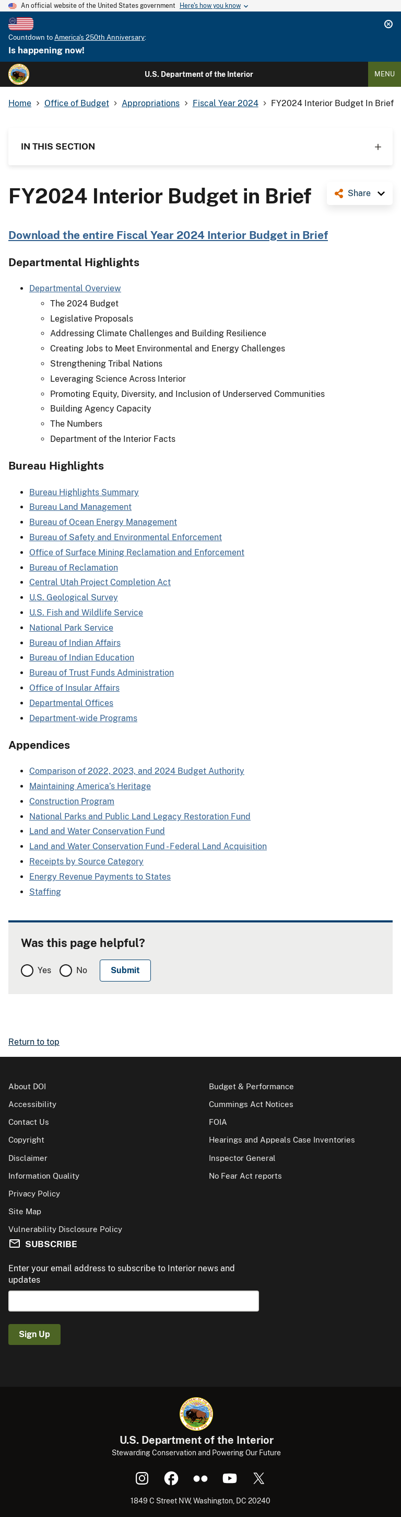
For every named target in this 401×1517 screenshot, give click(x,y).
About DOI (27, 1086)
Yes (44, 970)
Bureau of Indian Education (81, 658)
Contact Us (28, 1121)
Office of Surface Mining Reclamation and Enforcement (136, 552)
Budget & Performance (251, 1086)
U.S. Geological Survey (73, 597)
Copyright (26, 1139)
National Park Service (71, 628)
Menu (384, 74)
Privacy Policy (34, 1193)
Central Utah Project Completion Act (100, 582)
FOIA (218, 1121)
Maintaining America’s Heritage (90, 786)
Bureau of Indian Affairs (75, 643)
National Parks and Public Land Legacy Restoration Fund (140, 817)
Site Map (24, 1211)
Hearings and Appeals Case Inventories (282, 1139)
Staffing (45, 892)
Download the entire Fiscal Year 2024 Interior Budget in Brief (168, 235)
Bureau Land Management (80, 507)
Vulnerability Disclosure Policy (65, 1229)
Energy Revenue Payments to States (100, 877)
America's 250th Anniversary (99, 37)
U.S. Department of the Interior (199, 74)
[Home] (18, 74)
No (81, 970)
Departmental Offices (71, 703)
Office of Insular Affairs (74, 688)
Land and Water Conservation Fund (97, 831)
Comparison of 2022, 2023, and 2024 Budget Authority (136, 771)
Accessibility (32, 1104)
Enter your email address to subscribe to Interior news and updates (121, 1274)
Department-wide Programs (83, 718)
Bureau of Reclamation (73, 568)
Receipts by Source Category (86, 861)
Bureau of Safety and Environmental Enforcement (125, 537)
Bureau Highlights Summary (84, 492)
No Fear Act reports (245, 1175)
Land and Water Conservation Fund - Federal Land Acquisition (148, 846)
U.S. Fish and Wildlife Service (86, 613)
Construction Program (71, 801)
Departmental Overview (75, 288)
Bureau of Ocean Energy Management (103, 522)
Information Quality (43, 1175)
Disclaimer (28, 1158)
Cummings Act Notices (251, 1104)
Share (359, 193)
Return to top (34, 1042)
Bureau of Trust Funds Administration (101, 673)
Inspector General (242, 1158)
